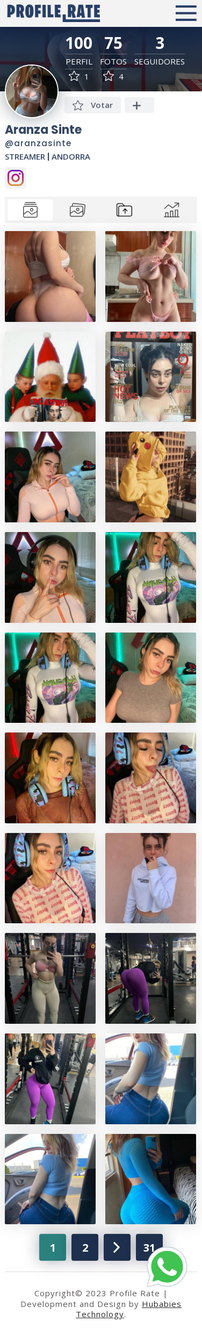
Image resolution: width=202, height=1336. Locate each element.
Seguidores (159, 61)
